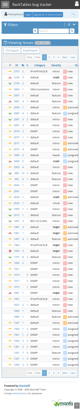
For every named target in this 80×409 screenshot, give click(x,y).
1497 (16, 239)
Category (39, 65)
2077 (16, 137)
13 (22, 173)
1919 (16, 275)
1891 (16, 293)
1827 (16, 305)
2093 (16, 89)
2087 (16, 119)
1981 (16, 227)
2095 (16, 107)
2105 (16, 77)
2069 (16, 161)
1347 (16, 323)
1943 (16, 263)
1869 (16, 311)
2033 (16, 197)
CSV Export (12, 50)
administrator (20, 393)
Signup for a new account (48, 14)
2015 (16, 215)
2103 (16, 83)
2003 (16, 167)
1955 (16, 209)
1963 (16, 245)
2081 (16, 101)
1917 (16, 281)
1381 (16, 346)
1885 (16, 316)
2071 (16, 143)
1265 (16, 364)
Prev (38, 57)
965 (17, 179)
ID (16, 65)
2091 (16, 125)
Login (28, 14)
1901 (16, 299)
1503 (16, 341)
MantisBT (24, 386)
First (29, 57)
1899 (16, 155)
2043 (16, 185)
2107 (16, 71)
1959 (16, 251)
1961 (16, 233)
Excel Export (30, 50)
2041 (16, 191)
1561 (16, 335)
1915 (16, 287)
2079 (16, 131)
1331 (16, 353)
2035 (16, 203)
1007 (16, 221)
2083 (16, 113)
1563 (16, 329)
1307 (16, 358)
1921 (16, 269)
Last (73, 57)
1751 (16, 257)
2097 (16, 95)
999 (17, 173)
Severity (56, 65)
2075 (16, 149)
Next (64, 57)
